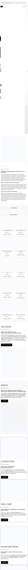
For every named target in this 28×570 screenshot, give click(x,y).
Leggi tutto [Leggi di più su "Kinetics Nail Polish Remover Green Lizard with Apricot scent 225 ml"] (7, 255)
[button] (1, 71)
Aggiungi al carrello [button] (7, 234)
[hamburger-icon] (2, 6)
